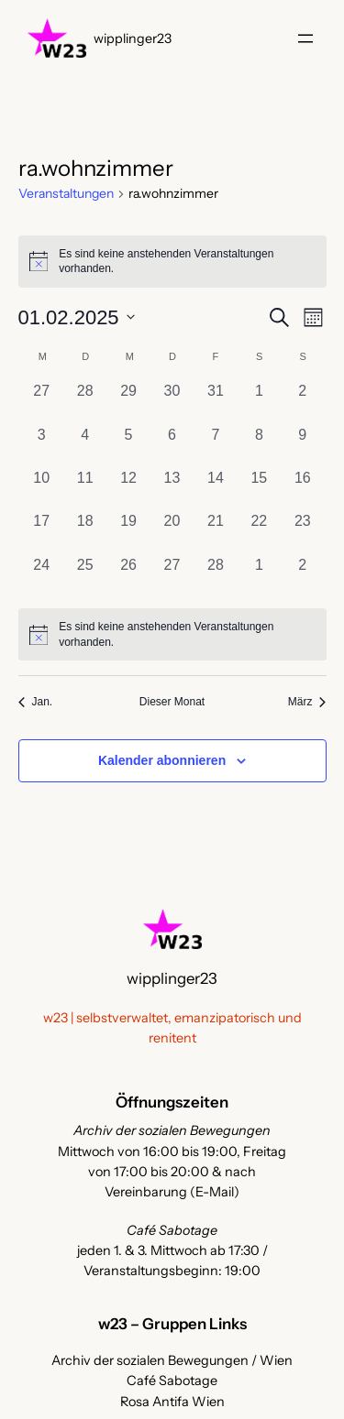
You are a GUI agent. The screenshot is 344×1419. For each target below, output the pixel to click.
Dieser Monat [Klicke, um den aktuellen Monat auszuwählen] (172, 701)
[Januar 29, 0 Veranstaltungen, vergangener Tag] (128, 401)
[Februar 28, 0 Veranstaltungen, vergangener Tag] (215, 575)
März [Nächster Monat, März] (307, 701)
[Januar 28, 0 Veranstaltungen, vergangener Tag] (84, 401)
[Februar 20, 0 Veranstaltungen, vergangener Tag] (172, 531)
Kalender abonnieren (162, 760)
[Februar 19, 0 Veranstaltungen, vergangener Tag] (128, 531)
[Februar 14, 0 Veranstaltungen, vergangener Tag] (215, 488)
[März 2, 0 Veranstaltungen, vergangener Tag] (302, 575)
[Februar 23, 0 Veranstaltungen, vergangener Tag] (302, 531)
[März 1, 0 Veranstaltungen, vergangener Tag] (259, 575)
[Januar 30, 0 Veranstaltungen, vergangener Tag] (172, 401)
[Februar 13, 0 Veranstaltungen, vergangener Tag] (172, 488)
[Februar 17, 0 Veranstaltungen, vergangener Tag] (41, 531)
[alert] (172, 634)
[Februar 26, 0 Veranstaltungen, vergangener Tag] (128, 575)
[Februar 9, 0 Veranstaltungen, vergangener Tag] (302, 445)
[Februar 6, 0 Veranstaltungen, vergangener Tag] (172, 445)
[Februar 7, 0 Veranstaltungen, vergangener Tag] (215, 445)
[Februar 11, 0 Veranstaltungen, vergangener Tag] (84, 488)
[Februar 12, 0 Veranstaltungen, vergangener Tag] (128, 488)
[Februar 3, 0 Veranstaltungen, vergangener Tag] (41, 445)
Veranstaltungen (66, 193)
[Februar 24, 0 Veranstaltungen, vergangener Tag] (41, 575)
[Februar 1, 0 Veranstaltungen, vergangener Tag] (259, 401)
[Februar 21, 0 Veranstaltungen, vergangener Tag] (215, 531)
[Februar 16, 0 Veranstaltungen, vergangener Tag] (302, 488)
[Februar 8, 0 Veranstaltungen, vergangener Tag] (259, 445)
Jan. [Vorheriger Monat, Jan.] (35, 701)
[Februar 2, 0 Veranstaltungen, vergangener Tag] (302, 401)
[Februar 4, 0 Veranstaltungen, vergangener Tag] (84, 445)
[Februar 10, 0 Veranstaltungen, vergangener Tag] (41, 488)
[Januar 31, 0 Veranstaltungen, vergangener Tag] (215, 401)
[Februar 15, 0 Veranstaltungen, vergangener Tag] (259, 488)
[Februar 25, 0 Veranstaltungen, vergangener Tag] (84, 575)
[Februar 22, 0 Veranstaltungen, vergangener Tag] (259, 531)
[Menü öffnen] (305, 38)
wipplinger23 (133, 38)
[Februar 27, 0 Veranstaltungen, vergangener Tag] (172, 575)
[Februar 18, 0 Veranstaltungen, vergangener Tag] (84, 531)
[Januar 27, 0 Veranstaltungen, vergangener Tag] (41, 401)
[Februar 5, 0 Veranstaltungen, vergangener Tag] (128, 445)
